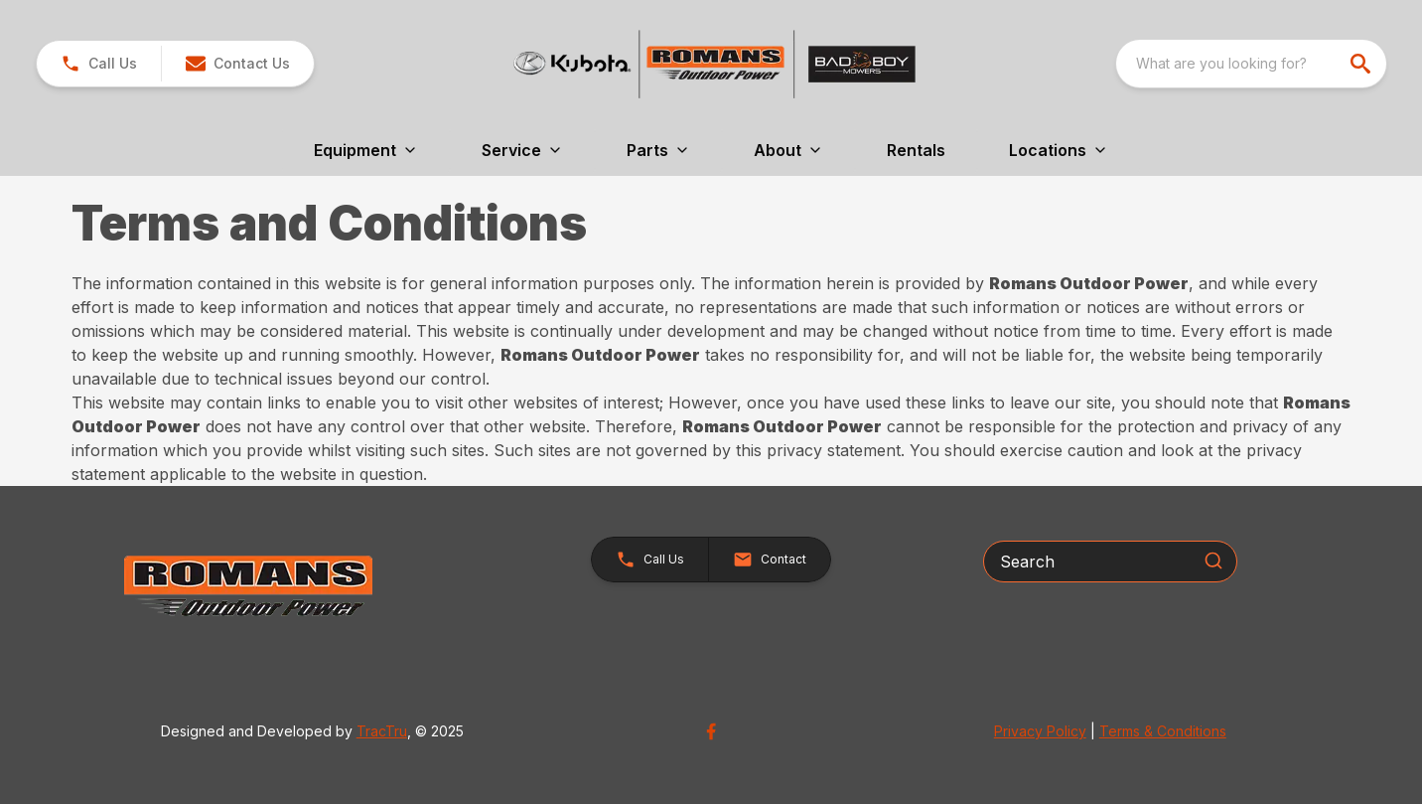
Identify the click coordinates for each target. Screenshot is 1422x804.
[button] (237, 63)
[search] (1362, 63)
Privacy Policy (1040, 731)
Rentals (916, 150)
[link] (99, 63)
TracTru (381, 731)
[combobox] (1251, 63)
